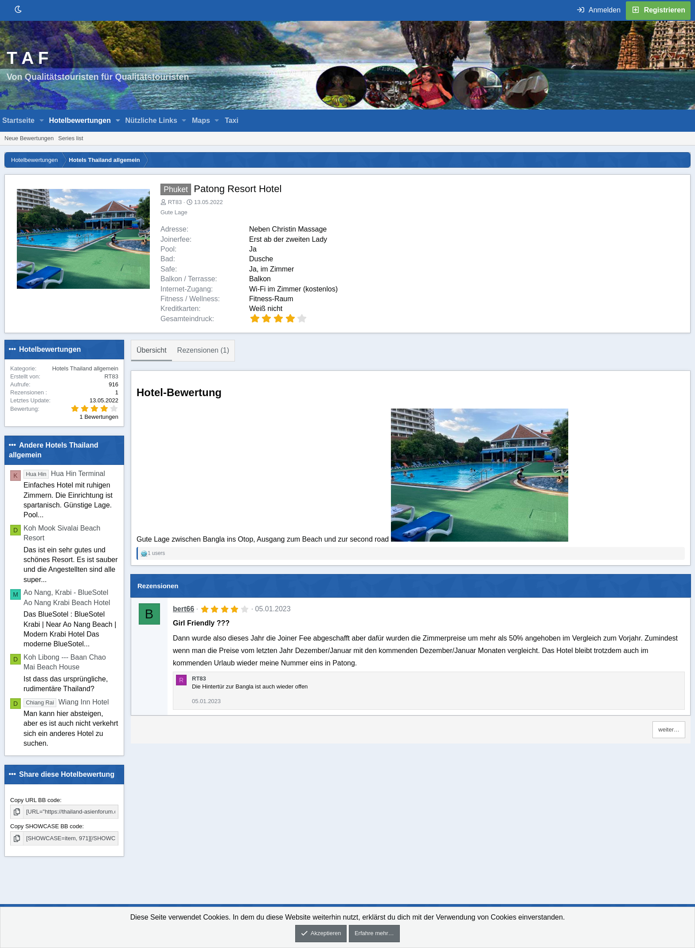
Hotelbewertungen (80, 120)
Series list (70, 138)
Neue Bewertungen (29, 138)
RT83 (175, 202)
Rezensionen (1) (203, 350)
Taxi (231, 120)
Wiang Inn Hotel (66, 702)
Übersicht (152, 350)
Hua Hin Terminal (64, 473)
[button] (42, 121)
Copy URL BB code (35, 800)
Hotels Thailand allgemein (85, 368)
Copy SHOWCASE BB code (46, 826)
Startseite (18, 120)
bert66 (183, 609)
